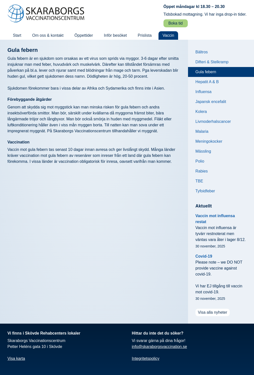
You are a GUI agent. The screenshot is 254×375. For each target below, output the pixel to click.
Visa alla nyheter (212, 312)
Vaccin (168, 35)
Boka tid (175, 23)
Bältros (201, 52)
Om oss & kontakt (48, 35)
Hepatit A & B (207, 82)
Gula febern (205, 72)
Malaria (201, 131)
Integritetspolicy (145, 358)
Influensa (203, 92)
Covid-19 (203, 256)
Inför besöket (115, 35)
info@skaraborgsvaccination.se (159, 346)
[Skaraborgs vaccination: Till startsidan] (45, 13)
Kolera (201, 111)
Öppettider (83, 35)
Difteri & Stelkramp (211, 62)
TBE (199, 181)
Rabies (201, 171)
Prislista (145, 35)
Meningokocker (208, 141)
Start (17, 35)
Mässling (203, 151)
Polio (199, 161)
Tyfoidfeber (205, 191)
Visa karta (16, 358)
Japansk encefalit (210, 102)
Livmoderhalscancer (213, 121)
